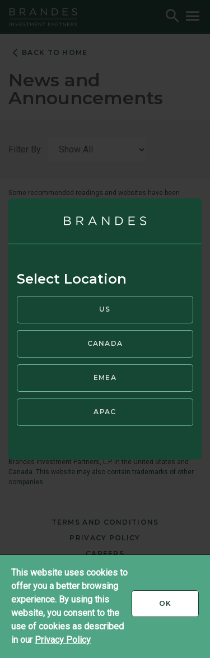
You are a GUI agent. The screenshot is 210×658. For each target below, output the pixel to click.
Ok (179, 608)
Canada (105, 343)
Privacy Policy (63, 639)
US (105, 309)
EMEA (105, 377)
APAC (105, 411)
